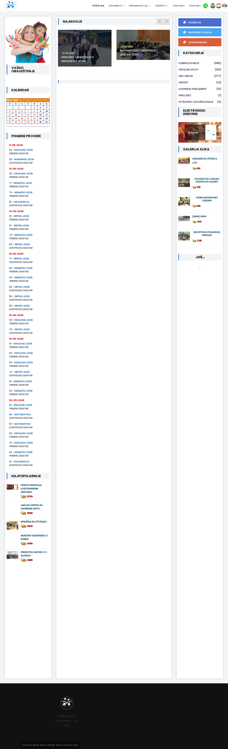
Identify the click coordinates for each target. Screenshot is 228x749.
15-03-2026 (68, 53)
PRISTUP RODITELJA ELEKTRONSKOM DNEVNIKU (31, 489)
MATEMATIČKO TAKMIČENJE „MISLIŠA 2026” (138, 52)
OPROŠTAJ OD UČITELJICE (34, 521)
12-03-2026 (127, 46)
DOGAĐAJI (115, 5)
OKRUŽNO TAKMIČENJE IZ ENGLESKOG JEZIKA (77, 59)
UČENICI (160, 5)
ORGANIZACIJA (138, 5)
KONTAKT (179, 5)
